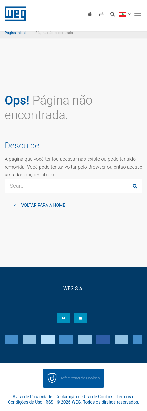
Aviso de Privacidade (32, 396)
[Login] (89, 14)
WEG (13, 14)
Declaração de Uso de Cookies (84, 396)
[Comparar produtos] (101, 14)
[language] (125, 14)
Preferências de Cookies (79, 378)
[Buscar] (112, 14)
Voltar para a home (42, 205)
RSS (49, 402)
